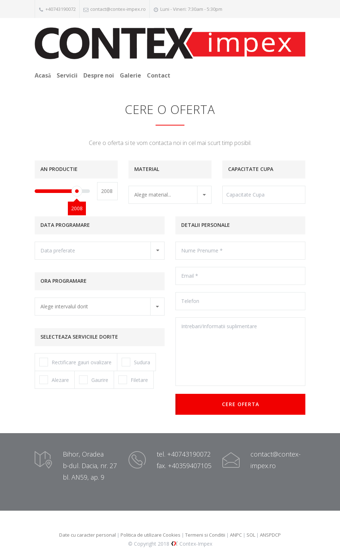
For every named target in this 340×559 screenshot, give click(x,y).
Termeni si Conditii (205, 535)
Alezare (54, 379)
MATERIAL (146, 169)
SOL (251, 535)
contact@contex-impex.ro (118, 9)
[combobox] (170, 195)
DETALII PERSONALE (205, 224)
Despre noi (98, 75)
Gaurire (93, 379)
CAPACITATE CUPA (250, 169)
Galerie (130, 75)
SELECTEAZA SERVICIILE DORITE (79, 336)
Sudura (136, 362)
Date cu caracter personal (87, 535)
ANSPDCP (270, 535)
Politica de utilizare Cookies (150, 535)
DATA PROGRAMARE (65, 224)
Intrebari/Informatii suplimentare (240, 351)
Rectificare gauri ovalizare (75, 362)
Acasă (43, 75)
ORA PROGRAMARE (63, 280)
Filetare (133, 379)
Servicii (67, 75)
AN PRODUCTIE (59, 169)
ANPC (236, 535)
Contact (158, 75)
